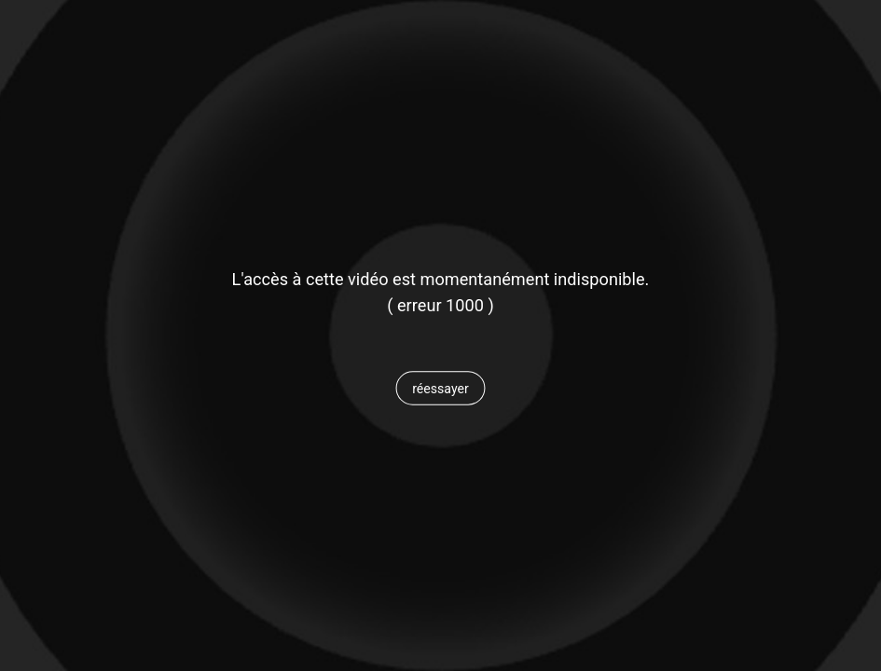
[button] (440, 388)
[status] (440, 306)
